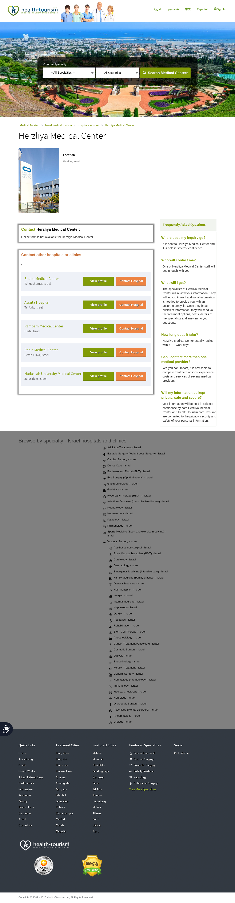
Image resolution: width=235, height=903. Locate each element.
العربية (158, 9)
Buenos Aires (64, 771)
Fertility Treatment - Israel (127, 668)
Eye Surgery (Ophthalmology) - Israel (128, 478)
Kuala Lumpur (64, 813)
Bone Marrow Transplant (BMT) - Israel (135, 554)
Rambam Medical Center (43, 326)
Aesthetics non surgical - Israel (130, 548)
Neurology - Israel (122, 698)
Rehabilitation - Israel (124, 626)
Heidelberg (99, 801)
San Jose (98, 777)
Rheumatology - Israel (124, 716)
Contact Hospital (131, 281)
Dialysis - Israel (120, 656)
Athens (97, 813)
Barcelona (62, 765)
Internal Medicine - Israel (126, 602)
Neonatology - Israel (117, 508)
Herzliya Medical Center (119, 125)
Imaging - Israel (121, 596)
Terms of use (26, 807)
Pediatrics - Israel (122, 620)
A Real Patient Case (31, 777)
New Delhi (99, 765)
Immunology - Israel (123, 686)
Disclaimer (25, 813)
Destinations (26, 783)
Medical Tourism (29, 125)
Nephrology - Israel (123, 608)
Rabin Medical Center (41, 350)
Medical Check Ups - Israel (127, 692)
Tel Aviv (97, 789)
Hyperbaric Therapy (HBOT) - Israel (127, 496)
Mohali (97, 807)
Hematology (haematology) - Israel (132, 680)
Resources (25, 795)
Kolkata (60, 807)
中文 (188, 9)
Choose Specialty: (55, 64)
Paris (96, 831)
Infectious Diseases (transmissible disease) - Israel (136, 502)
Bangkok (61, 759)
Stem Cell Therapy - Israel (127, 632)
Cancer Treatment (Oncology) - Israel (134, 644)
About (22, 819)
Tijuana (97, 795)
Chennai (61, 777)
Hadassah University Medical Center (52, 373)
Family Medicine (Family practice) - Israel (136, 578)
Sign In (220, 9)
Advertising (26, 759)
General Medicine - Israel (126, 584)
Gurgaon (61, 789)
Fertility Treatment (145, 771)
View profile (98, 281)
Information (26, 789)
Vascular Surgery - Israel (120, 542)
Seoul (96, 783)
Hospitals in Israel (88, 125)
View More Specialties (142, 789)
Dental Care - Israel (117, 466)
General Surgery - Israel (126, 674)
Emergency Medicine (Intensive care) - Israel (138, 572)
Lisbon (97, 825)
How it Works (27, 771)
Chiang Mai (63, 783)
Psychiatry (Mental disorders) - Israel (133, 710)
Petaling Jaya (101, 771)
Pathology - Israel (116, 520)
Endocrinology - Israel (124, 662)
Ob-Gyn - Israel (120, 614)
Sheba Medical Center (41, 278)
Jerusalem (62, 801)
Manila (60, 825)
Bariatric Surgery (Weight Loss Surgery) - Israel (134, 454)
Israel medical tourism (58, 125)
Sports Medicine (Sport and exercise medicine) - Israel (134, 533)
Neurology (140, 777)
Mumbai (98, 759)
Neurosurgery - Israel (118, 514)
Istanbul (61, 795)
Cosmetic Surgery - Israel (127, 650)
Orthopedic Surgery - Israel (128, 704)
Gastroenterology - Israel (120, 484)
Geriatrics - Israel (115, 490)
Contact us (25, 825)
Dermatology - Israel (123, 566)
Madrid (60, 819)
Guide (22, 765)
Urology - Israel (120, 722)
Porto (96, 819)
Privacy (23, 801)
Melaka (97, 753)
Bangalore (62, 753)
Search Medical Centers (168, 73)
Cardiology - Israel (122, 560)
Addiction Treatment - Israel (122, 448)
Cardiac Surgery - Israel (119, 460)
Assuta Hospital (36, 302)
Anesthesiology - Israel (125, 638)
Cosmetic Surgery (144, 765)
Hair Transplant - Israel (125, 590)
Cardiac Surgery (144, 759)
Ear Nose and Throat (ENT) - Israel (126, 472)
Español (202, 9)
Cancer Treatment (144, 753)
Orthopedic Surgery (146, 783)
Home (22, 753)
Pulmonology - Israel (117, 526)
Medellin (61, 831)
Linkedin (181, 753)
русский (173, 9)
